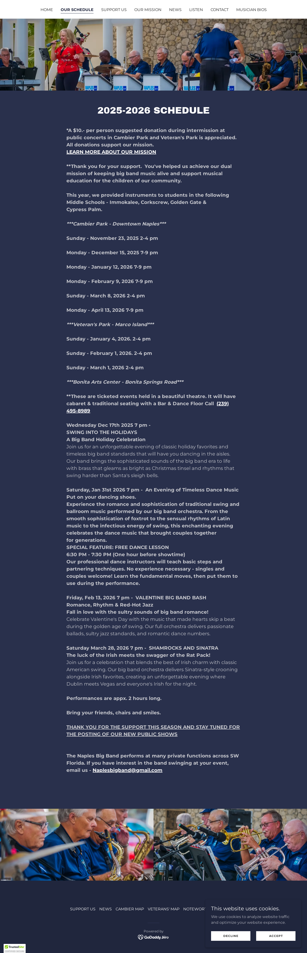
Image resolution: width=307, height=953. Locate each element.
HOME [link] (47, 9)
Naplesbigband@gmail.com (127, 770)
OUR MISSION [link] (147, 9)
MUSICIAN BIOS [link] (251, 9)
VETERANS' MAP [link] (163, 909)
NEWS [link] (175, 9)
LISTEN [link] (196, 9)
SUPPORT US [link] (114, 9)
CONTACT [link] (220, 9)
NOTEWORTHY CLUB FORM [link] (210, 909)
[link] (153, 937)
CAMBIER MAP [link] (130, 909)
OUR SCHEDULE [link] (77, 9)
